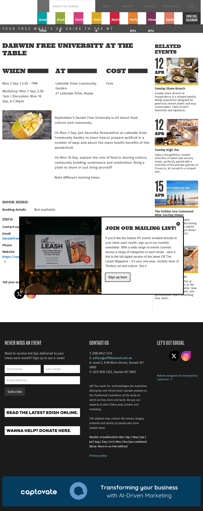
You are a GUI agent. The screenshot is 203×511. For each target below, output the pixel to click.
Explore (173, 17)
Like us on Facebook (162, 356)
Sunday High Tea (167, 149)
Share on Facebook (7, 294)
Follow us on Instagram (186, 356)
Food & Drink (101, 19)
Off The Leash (19, 12)
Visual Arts (155, 17)
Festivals (82, 17)
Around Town (46, 19)
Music (119, 17)
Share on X (174, 356)
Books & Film (64, 19)
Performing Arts (137, 19)
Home (43, 6)
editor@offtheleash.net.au (112, 357)
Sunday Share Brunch (170, 88)
